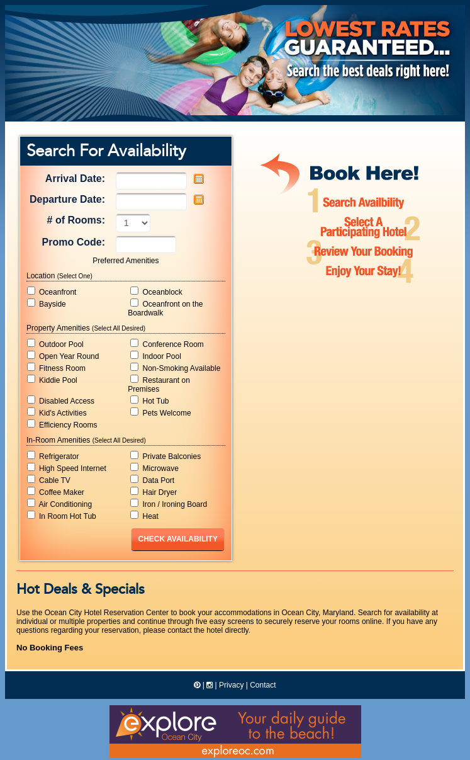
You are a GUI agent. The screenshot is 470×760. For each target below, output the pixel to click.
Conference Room (167, 344)
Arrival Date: (75, 178)
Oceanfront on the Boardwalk (165, 307)
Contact (263, 685)
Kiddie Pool (52, 380)
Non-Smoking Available (175, 368)
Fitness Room (56, 368)
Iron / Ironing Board (168, 504)
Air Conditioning (59, 504)
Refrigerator (53, 456)
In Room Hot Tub (61, 516)
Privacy (231, 685)
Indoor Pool (155, 356)
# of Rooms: (76, 220)
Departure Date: (67, 199)
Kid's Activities (57, 412)
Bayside (46, 303)
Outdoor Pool (55, 344)
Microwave (154, 468)
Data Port (152, 480)
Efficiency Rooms (62, 424)
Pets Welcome (160, 412)
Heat (144, 516)
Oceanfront (52, 291)
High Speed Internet (66, 468)
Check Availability (177, 539)
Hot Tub (149, 400)
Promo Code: (73, 242)
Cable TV (48, 480)
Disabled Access (60, 400)
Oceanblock (156, 291)
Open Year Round (63, 356)
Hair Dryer (153, 492)
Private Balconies (165, 456)
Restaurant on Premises (159, 384)
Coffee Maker (55, 492)
